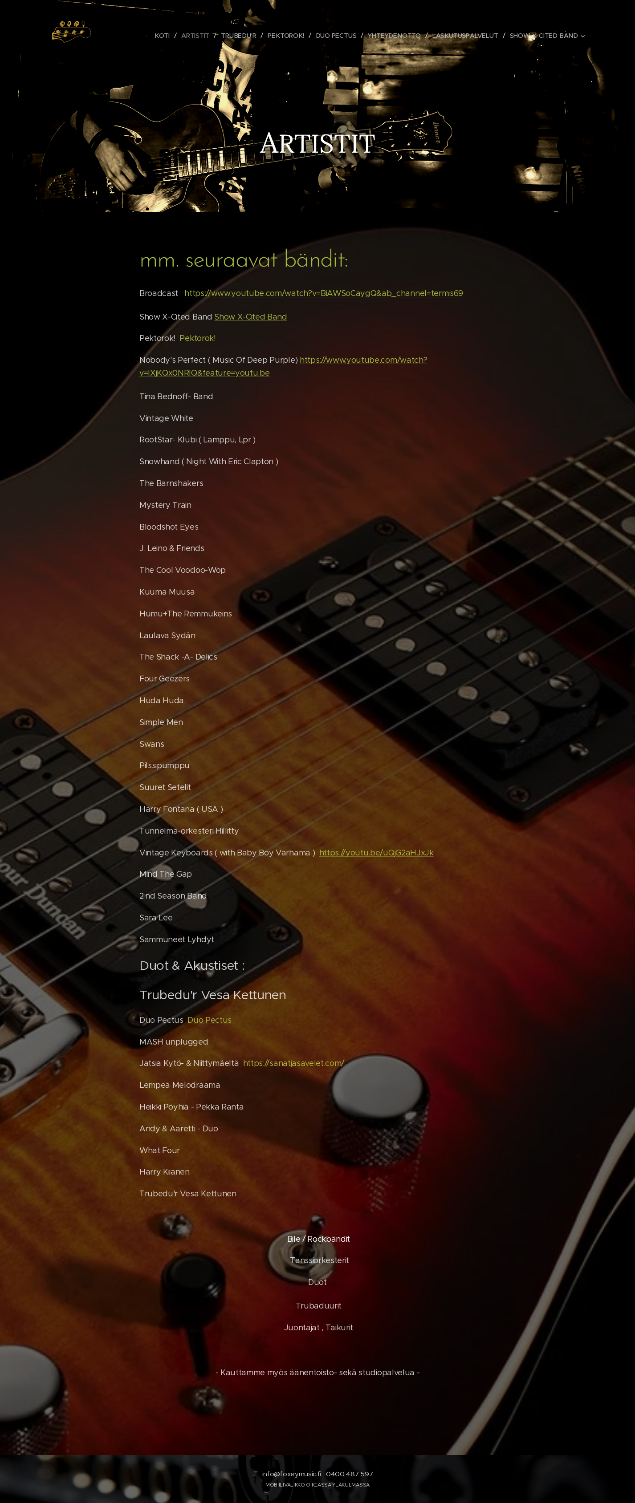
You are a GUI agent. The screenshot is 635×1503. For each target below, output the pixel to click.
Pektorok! (197, 338)
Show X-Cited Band (250, 317)
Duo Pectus (209, 1020)
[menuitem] (166, 35)
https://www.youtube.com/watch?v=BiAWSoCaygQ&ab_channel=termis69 (323, 293)
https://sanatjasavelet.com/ (292, 1063)
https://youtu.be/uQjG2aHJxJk (376, 853)
